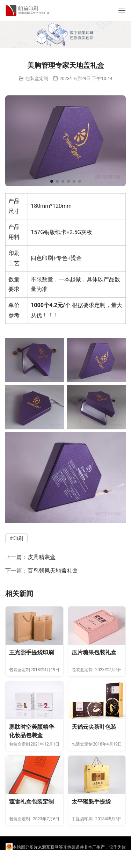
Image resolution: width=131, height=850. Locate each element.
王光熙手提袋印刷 (31, 652)
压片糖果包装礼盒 (94, 652)
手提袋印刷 (82, 818)
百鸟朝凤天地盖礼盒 (53, 570)
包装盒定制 (37, 78)
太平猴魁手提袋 (91, 801)
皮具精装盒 (42, 557)
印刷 (14, 253)
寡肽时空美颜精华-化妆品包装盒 (32, 731)
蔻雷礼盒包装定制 (31, 801)
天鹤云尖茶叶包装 (94, 727)
